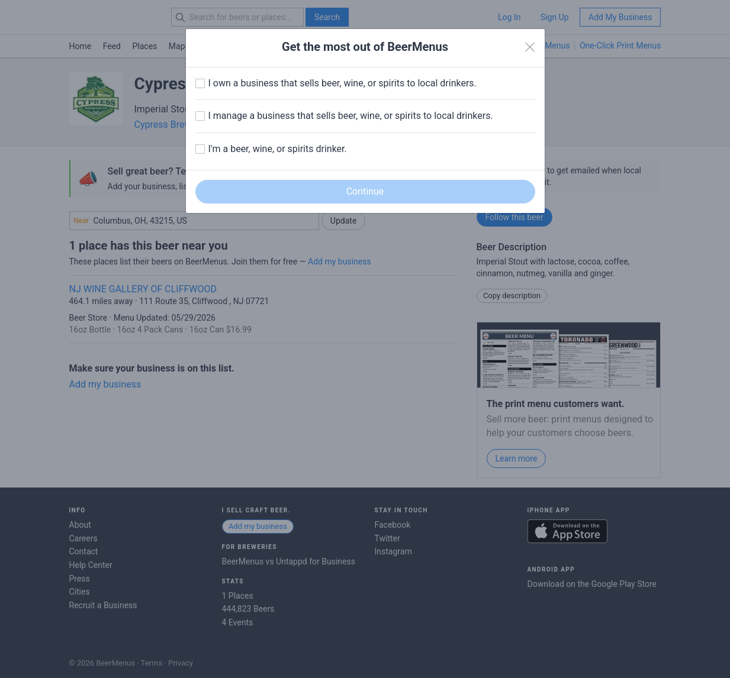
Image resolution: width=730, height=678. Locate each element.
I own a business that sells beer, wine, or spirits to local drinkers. (342, 83)
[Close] (530, 47)
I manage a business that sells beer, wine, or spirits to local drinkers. (350, 115)
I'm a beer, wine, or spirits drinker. (277, 148)
